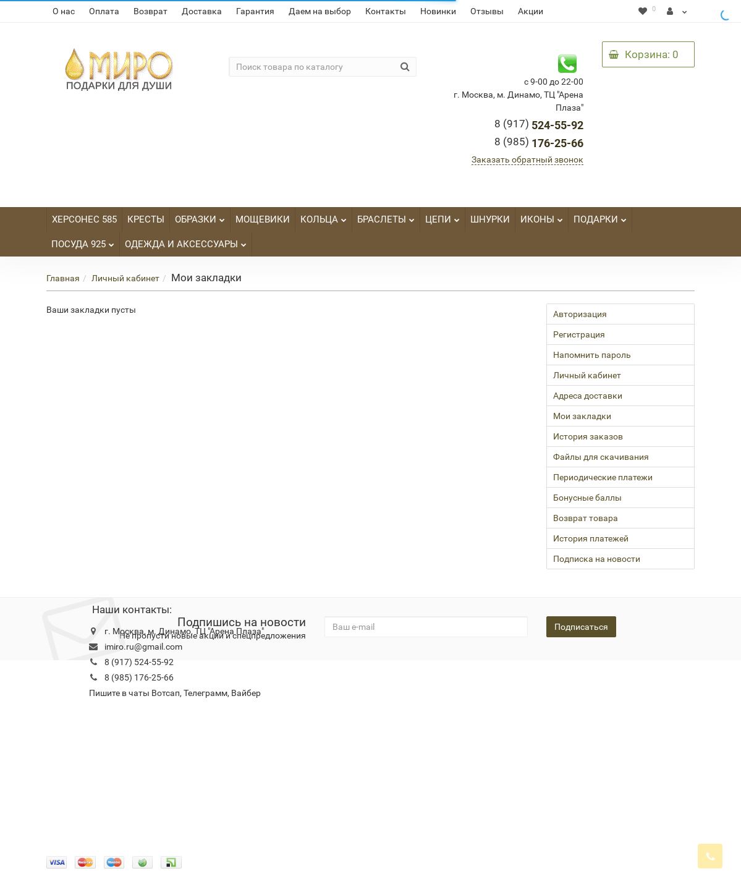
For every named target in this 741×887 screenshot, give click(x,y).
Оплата (104, 11)
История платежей (591, 538)
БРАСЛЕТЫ (386, 216)
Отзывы (487, 11)
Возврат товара (585, 518)
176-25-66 (538, 143)
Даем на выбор (320, 11)
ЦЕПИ (442, 216)
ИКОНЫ (541, 216)
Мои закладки (582, 416)
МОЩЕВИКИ (262, 219)
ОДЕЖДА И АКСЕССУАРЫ (186, 241)
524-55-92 (538, 125)
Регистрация (579, 334)
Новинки (438, 11)
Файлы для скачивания (601, 457)
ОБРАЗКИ (200, 216)
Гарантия (255, 11)
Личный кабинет (125, 278)
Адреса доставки (587, 396)
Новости (319, 679)
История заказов (588, 436)
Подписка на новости (596, 559)
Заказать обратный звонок (527, 159)
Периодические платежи (603, 477)
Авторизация (580, 314)
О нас (64, 11)
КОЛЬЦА (323, 216)
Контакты (385, 11)
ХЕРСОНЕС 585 (84, 219)
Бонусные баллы (587, 498)
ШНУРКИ (490, 219)
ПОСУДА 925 (82, 241)
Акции (530, 11)
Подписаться (581, 627)
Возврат (150, 11)
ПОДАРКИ (600, 216)
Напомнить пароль (592, 355)
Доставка (202, 11)
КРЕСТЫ (145, 219)
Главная (63, 278)
